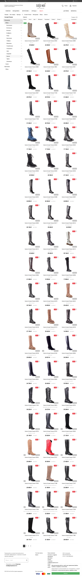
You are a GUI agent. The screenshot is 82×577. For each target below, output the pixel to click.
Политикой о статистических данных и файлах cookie (64, 570)
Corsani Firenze (8, 17)
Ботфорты (14, 33)
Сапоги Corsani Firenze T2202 (32, 483)
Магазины (73, 11)
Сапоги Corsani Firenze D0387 (69, 197)
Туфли (14, 59)
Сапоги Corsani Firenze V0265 (69, 431)
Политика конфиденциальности (53, 561)
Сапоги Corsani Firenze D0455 (50, 171)
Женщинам (16, 11)
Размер (53, 19)
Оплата (49, 559)
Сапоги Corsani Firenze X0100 (50, 353)
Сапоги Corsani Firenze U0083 (32, 67)
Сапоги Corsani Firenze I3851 (69, 67)
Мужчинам (26, 11)
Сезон (30, 19)
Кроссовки (14, 38)
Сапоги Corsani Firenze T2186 (32, 509)
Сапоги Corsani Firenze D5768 (50, 119)
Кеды (14, 35)
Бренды (34, 11)
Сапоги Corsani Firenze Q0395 (50, 275)
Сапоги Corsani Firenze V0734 (32, 431)
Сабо (14, 51)
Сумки (14, 64)
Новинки (8, 11)
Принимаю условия (13, 565)
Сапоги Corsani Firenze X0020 (50, 379)
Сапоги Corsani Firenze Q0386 (69, 275)
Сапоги (14, 56)
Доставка (66, 11)
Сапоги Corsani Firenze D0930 (50, 145)
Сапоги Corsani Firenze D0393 (32, 197)
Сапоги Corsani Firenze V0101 (50, 457)
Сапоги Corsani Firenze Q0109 (69, 327)
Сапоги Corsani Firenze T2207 (69, 457)
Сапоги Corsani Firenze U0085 (69, 40)
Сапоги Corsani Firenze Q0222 (69, 301)
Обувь (14, 22)
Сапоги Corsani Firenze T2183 (50, 509)
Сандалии (14, 53)
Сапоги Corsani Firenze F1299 (69, 93)
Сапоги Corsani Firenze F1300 (50, 93)
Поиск (65, 6)
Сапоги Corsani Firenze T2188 (50, 483)
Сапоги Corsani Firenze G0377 (32, 40)
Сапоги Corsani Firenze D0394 (69, 171)
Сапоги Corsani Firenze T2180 (69, 509)
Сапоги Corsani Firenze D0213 (69, 249)
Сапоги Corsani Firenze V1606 (69, 379)
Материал (40, 19)
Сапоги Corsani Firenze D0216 (69, 223)
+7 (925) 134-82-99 (10, 1)
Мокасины (14, 43)
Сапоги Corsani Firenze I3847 (32, 93)
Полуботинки (14, 46)
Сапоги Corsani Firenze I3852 (50, 67)
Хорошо (66, 573)
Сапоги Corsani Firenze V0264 (32, 457)
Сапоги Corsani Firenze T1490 (50, 535)
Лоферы (14, 40)
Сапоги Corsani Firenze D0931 (32, 145)
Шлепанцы (14, 61)
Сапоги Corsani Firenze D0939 (69, 119)
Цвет (35, 19)
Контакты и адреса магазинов (52, 555)
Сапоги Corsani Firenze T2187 (69, 483)
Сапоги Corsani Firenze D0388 (50, 197)
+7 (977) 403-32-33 (22, 1)
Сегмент (59, 19)
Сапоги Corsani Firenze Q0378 (50, 301)
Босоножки (14, 25)
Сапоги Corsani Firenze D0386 (32, 275)
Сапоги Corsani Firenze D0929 (69, 145)
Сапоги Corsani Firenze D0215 (32, 249)
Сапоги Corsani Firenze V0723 (50, 431)
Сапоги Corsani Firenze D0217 (50, 223)
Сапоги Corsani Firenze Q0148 (32, 327)
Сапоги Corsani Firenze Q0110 (50, 327)
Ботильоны (14, 28)
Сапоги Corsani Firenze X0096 (69, 353)
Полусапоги (14, 48)
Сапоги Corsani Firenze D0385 (32, 223)
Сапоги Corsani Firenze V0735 (69, 405)
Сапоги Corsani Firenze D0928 (32, 171)
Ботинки (14, 30)
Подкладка (47, 19)
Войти (75, 1)
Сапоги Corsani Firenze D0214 (50, 249)
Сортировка (73, 19)
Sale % (41, 11)
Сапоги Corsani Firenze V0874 (50, 405)
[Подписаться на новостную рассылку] (26, 560)
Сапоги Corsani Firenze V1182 (32, 405)
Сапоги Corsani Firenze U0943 (50, 40)
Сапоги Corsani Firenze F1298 (32, 119)
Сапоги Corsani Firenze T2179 (32, 535)
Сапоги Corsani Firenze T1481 (69, 535)
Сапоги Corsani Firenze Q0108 (32, 353)
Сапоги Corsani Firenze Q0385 (32, 301)
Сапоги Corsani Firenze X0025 (32, 379)
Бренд (25, 19)
